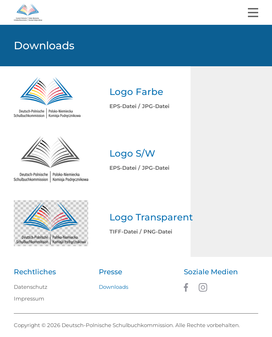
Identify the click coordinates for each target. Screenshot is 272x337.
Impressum (29, 298)
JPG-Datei (155, 106)
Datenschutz (30, 286)
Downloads (113, 286)
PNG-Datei (157, 231)
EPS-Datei (122, 106)
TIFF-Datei (123, 231)
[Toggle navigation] (253, 12)
